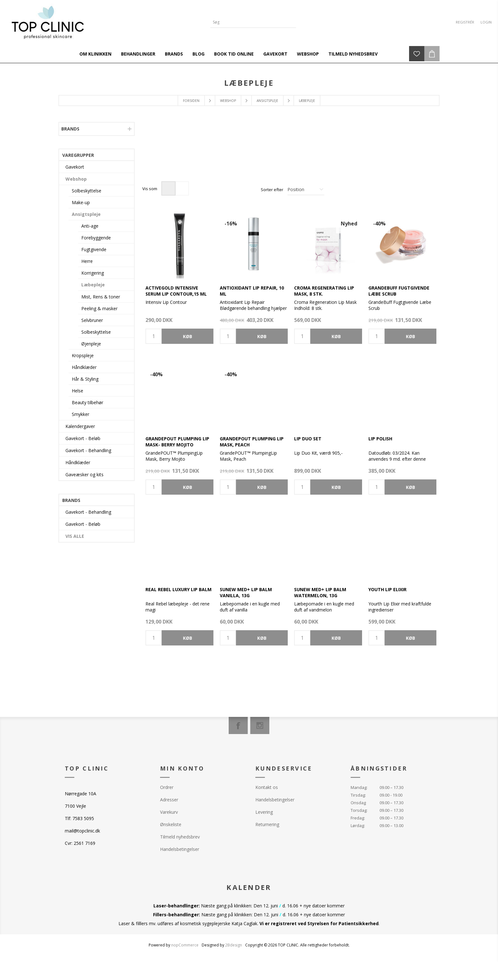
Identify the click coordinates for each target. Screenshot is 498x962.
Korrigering (92, 273)
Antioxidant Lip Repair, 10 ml (252, 291)
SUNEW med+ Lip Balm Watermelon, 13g (320, 592)
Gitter (168, 188)
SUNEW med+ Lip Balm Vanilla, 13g (246, 592)
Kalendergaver (80, 426)
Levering (264, 812)
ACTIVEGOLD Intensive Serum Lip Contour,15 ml (176, 291)
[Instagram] (259, 725)
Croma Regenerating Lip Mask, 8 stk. (324, 291)
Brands (70, 129)
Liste (182, 188)
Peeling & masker (99, 308)
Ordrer (166, 787)
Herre (87, 261)
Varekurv (169, 812)
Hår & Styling (85, 379)
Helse (77, 391)
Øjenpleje (91, 344)
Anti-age (89, 226)
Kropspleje (83, 355)
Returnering (267, 824)
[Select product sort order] (305, 189)
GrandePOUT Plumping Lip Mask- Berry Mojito (177, 442)
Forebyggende (96, 238)
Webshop (76, 179)
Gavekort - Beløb (82, 438)
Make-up (81, 202)
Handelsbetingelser (179, 849)
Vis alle (74, 536)
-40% (379, 223)
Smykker (80, 414)
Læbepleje (93, 285)
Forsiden (191, 100)
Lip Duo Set (307, 439)
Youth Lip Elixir (387, 589)
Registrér (465, 22)
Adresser (169, 800)
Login (486, 22)
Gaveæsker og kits (84, 474)
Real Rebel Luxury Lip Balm (178, 589)
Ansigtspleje (86, 214)
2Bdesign (233, 945)
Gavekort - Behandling (88, 450)
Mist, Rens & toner (100, 297)
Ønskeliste (170, 824)
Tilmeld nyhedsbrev (180, 837)
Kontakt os (266, 787)
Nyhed (349, 223)
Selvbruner (92, 320)
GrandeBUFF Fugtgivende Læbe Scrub (398, 291)
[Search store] (248, 22)
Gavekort (74, 167)
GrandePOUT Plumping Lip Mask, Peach (252, 442)
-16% (231, 223)
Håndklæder (84, 367)
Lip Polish (380, 439)
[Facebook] (238, 725)
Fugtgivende (93, 249)
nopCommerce (185, 945)
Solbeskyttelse (86, 191)
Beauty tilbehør (87, 402)
